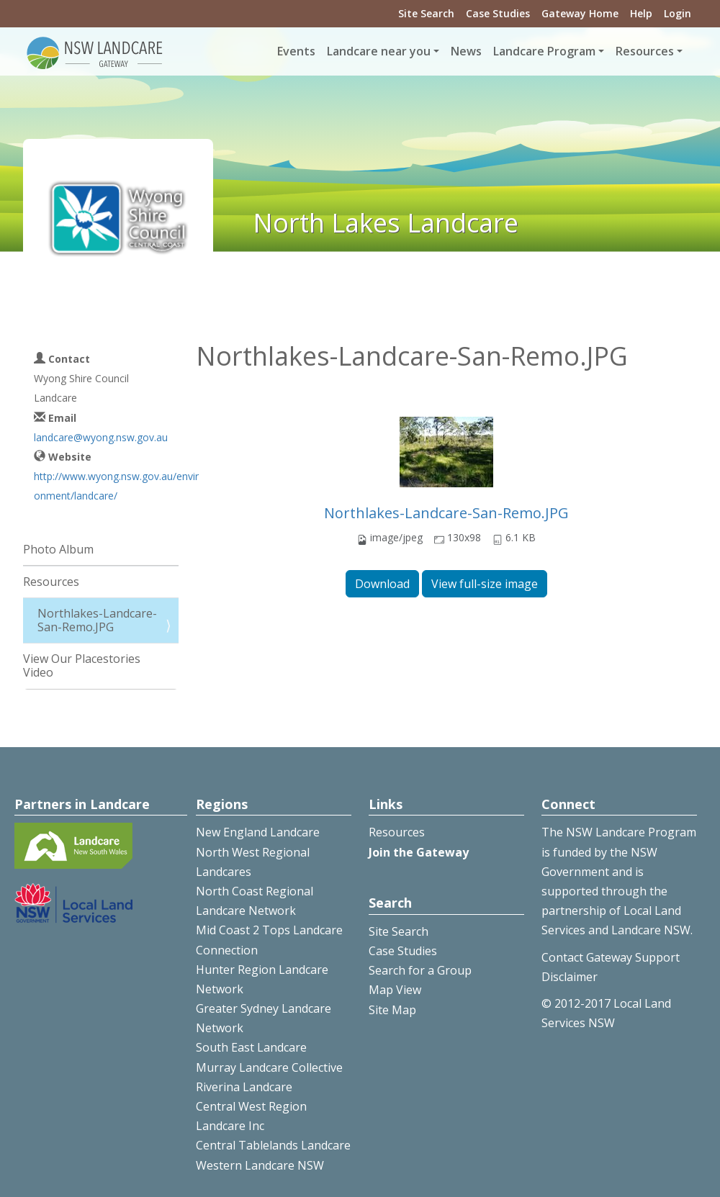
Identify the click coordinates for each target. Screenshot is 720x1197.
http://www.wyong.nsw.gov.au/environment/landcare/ (116, 485)
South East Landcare (251, 1047)
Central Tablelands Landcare (273, 1145)
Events (296, 51)
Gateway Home (579, 13)
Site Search (426, 13)
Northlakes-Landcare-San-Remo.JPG (446, 513)
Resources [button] (645, 51)
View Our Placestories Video (81, 665)
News (466, 51)
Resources (51, 582)
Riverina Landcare (244, 1087)
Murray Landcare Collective (269, 1067)
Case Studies (498, 13)
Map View (395, 990)
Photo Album (58, 549)
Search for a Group (420, 970)
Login (677, 13)
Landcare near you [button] (379, 51)
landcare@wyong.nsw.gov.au (101, 437)
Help (641, 13)
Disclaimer (569, 977)
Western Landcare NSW (260, 1165)
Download (382, 584)
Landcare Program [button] (544, 51)
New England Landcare (258, 832)
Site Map (392, 1010)
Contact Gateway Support (610, 957)
